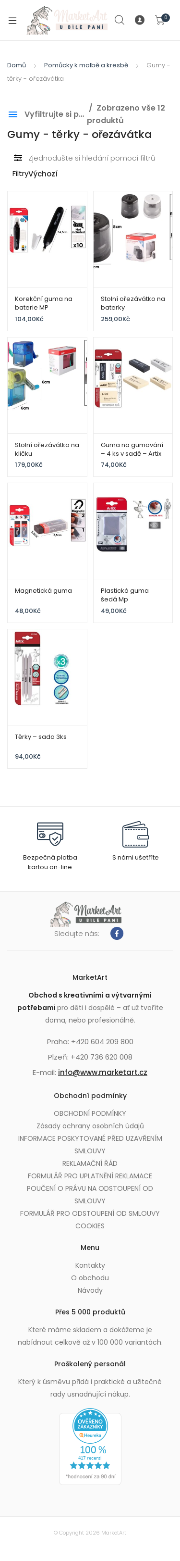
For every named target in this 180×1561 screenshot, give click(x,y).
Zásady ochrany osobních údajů (90, 1126)
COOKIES (90, 1226)
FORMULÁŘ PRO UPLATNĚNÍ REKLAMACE (90, 1176)
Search (120, 20)
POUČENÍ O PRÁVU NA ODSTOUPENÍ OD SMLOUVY (90, 1195)
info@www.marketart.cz (102, 1072)
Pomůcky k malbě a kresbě (86, 65)
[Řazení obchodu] (61, 174)
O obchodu (90, 1278)
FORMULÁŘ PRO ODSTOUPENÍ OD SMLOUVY (90, 1213)
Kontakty (90, 1265)
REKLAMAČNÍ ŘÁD (90, 1163)
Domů (16, 65)
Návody (90, 1290)
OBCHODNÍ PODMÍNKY (90, 1113)
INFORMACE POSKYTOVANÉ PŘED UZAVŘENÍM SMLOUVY (90, 1145)
